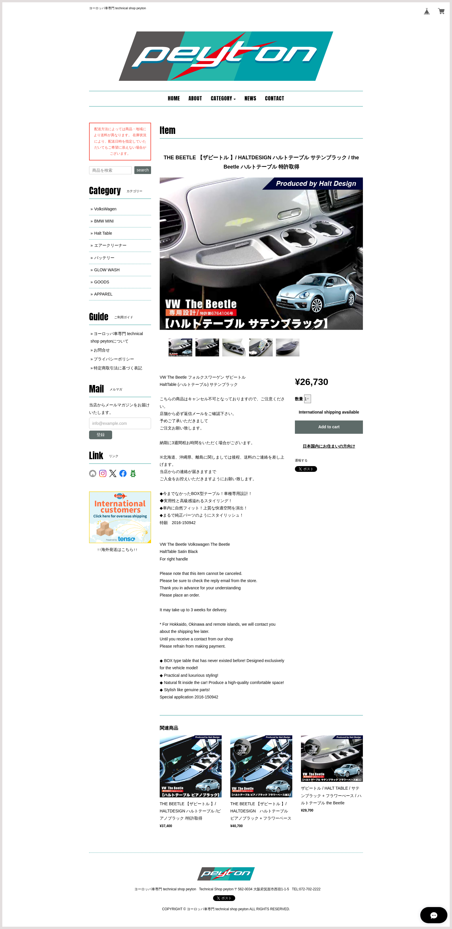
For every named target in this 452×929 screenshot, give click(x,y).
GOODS (101, 282)
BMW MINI (104, 221)
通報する (301, 460)
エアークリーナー (110, 245)
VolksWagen (105, 209)
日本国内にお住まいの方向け (329, 446)
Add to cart (329, 427)
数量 (299, 399)
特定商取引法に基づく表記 (118, 368)
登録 (101, 434)
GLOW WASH (107, 270)
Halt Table (103, 233)
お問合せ (102, 350)
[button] (223, 98)
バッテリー (104, 257)
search (143, 170)
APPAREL (103, 294)
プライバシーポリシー (114, 359)
